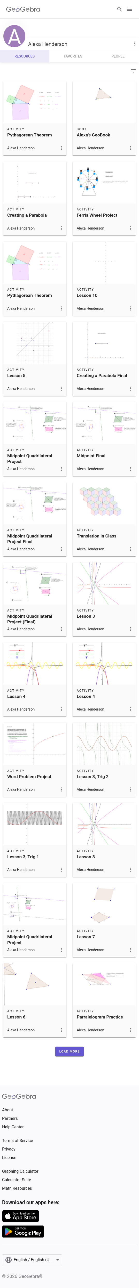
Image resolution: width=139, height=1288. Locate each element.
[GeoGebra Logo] (23, 9)
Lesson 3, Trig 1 (23, 856)
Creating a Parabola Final (102, 375)
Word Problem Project (29, 776)
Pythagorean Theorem (29, 134)
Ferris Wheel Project (97, 215)
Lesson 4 (16, 696)
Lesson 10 (87, 295)
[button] (69, 1051)
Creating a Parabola (27, 215)
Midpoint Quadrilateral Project (29, 458)
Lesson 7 (86, 936)
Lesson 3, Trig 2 (93, 776)
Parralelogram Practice (100, 1017)
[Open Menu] (130, 9)
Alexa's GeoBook (93, 134)
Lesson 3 (86, 616)
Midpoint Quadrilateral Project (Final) (29, 619)
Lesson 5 (16, 375)
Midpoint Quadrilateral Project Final (29, 538)
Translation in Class (97, 536)
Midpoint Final (91, 455)
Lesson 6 (16, 1017)
